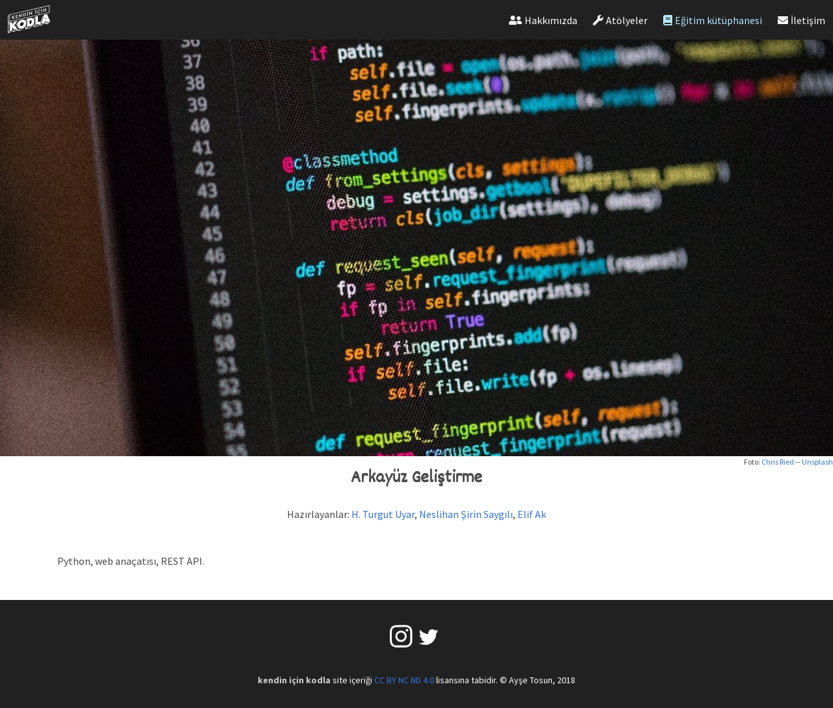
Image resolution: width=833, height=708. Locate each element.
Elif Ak (531, 514)
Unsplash (817, 462)
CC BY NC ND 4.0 (404, 680)
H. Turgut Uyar (383, 514)
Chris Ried (777, 462)
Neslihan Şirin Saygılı (466, 514)
